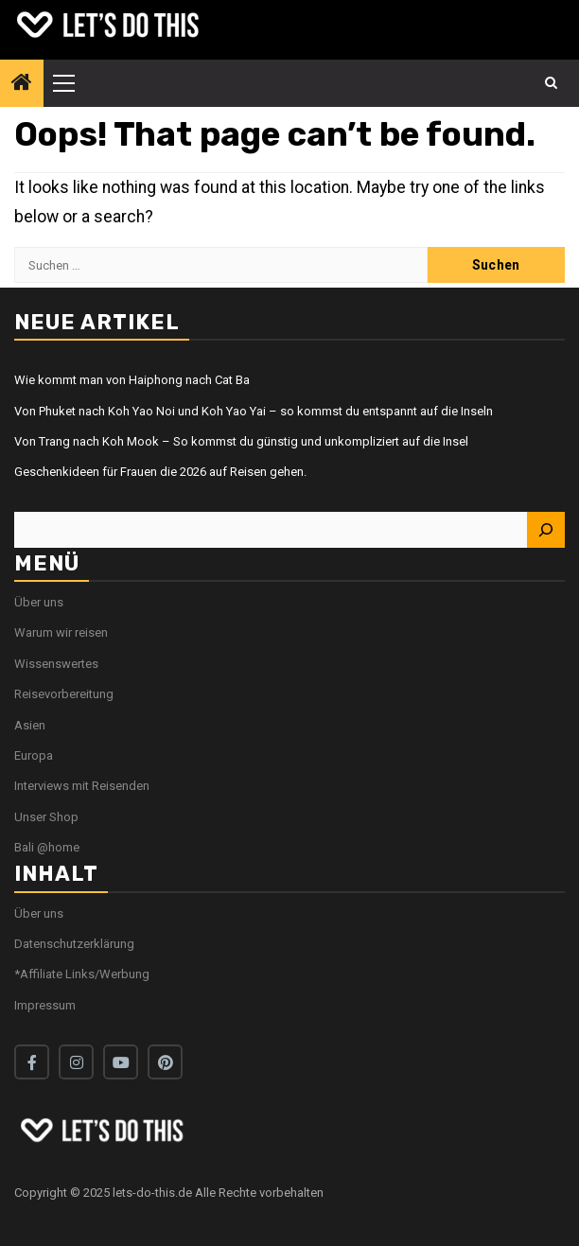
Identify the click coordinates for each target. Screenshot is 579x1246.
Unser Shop (46, 817)
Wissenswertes (56, 664)
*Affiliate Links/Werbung (81, 974)
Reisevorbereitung (64, 694)
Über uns (38, 602)
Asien (29, 725)
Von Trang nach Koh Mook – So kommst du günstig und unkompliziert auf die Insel (241, 441)
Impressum (45, 1005)
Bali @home (46, 847)
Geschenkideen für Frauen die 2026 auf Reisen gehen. (160, 472)
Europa (33, 755)
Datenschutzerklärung (74, 944)
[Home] (21, 84)
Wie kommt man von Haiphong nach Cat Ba (132, 380)
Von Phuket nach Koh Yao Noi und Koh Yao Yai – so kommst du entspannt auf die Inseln (253, 411)
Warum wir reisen (61, 632)
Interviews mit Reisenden (81, 786)
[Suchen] (546, 530)
